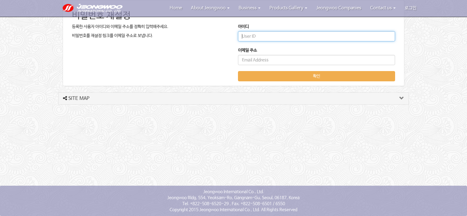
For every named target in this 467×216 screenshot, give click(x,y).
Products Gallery (288, 7)
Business (249, 7)
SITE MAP (76, 98)
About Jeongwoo (210, 7)
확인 (316, 76)
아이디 (243, 26)
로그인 (410, 7)
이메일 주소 (247, 50)
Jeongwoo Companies (338, 7)
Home (176, 7)
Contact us (383, 7)
